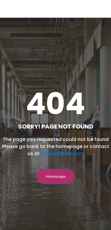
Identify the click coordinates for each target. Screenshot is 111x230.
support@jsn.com (62, 153)
